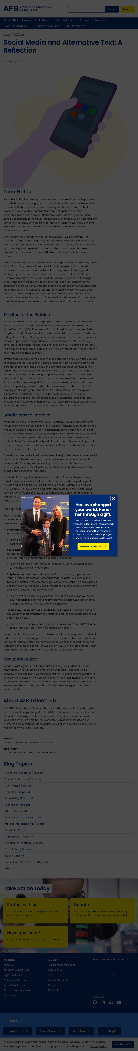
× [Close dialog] (113, 498)
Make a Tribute (93, 546)
